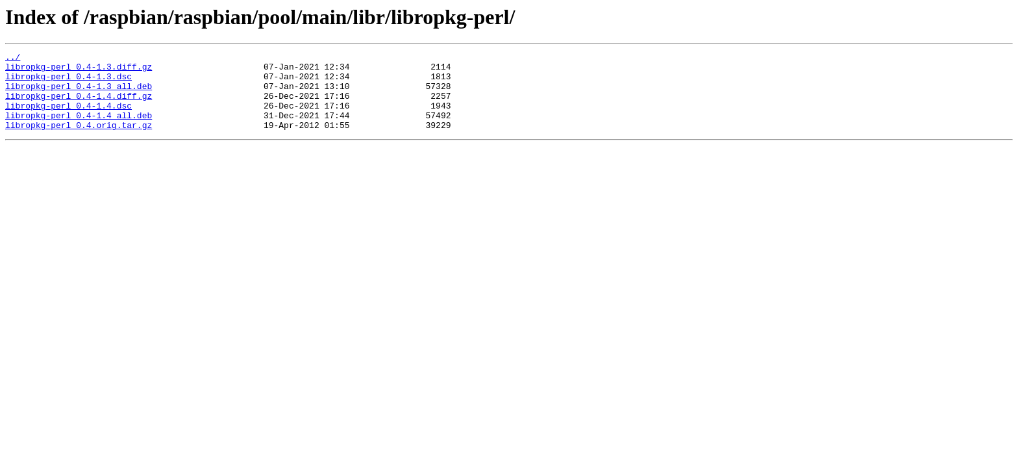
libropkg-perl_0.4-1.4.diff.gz (78, 105)
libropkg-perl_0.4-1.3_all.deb (78, 93)
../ (12, 58)
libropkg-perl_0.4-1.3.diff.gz (78, 70)
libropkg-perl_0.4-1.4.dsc (68, 117)
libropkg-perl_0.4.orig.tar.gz (78, 140)
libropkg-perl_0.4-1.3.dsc (68, 82)
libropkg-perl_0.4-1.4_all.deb (78, 129)
